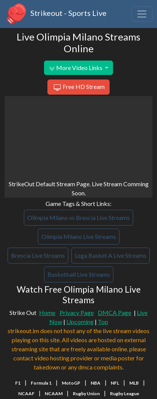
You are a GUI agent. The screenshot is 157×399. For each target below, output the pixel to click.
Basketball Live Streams (78, 274)
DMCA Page (114, 312)
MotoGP (71, 383)
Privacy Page (77, 312)
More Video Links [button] (76, 68)
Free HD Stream (78, 87)
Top (103, 321)
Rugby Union (86, 393)
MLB (134, 383)
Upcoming (80, 321)
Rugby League (124, 393)
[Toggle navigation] (141, 14)
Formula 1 (41, 383)
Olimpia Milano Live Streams (78, 236)
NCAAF (26, 393)
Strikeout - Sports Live (56, 14)
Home (47, 312)
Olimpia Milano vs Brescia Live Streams (78, 217)
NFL (115, 383)
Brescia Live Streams (38, 255)
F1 (17, 383)
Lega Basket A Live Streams (110, 255)
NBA (95, 383)
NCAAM (54, 393)
